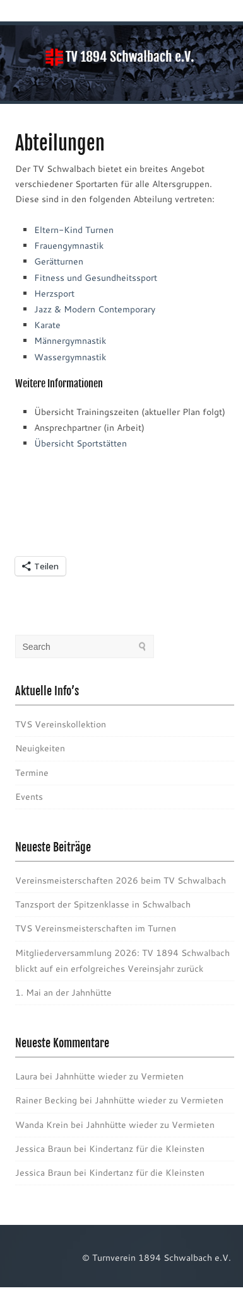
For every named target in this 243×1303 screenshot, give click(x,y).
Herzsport (54, 293)
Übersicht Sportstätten (80, 443)
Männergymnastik (70, 340)
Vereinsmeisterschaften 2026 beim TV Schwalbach (120, 880)
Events (29, 796)
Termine (32, 772)
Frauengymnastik (69, 245)
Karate (47, 325)
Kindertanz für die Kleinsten (146, 1148)
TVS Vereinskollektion (60, 724)
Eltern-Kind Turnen (74, 230)
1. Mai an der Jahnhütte (63, 992)
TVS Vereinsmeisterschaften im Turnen (95, 928)
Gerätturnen (58, 261)
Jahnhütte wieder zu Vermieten (119, 1076)
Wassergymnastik (70, 357)
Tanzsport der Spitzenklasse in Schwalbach (103, 904)
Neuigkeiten (40, 748)
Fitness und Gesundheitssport (95, 277)
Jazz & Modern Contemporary (94, 309)
